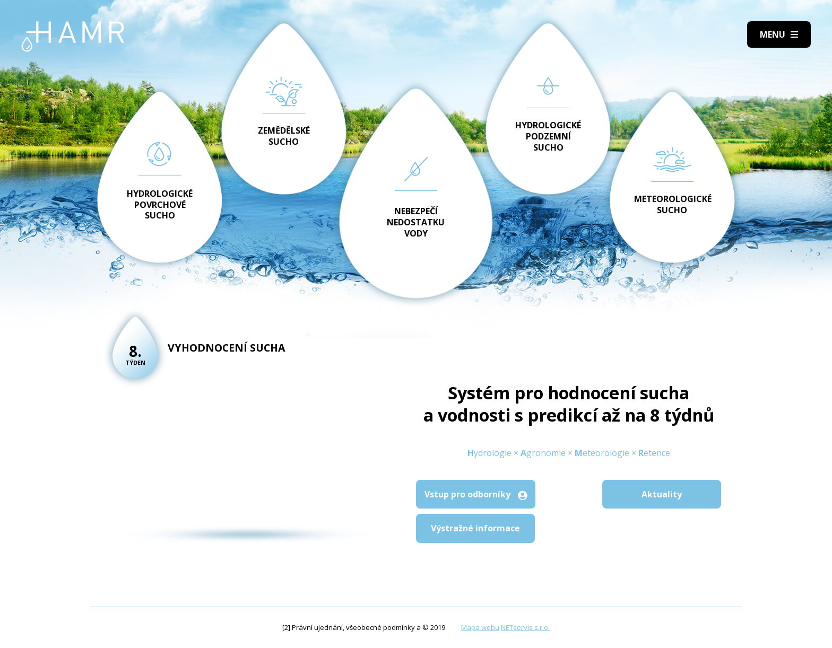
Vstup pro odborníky (475, 494)
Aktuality (662, 494)
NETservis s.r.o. (525, 627)
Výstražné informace (475, 528)
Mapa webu (480, 627)
